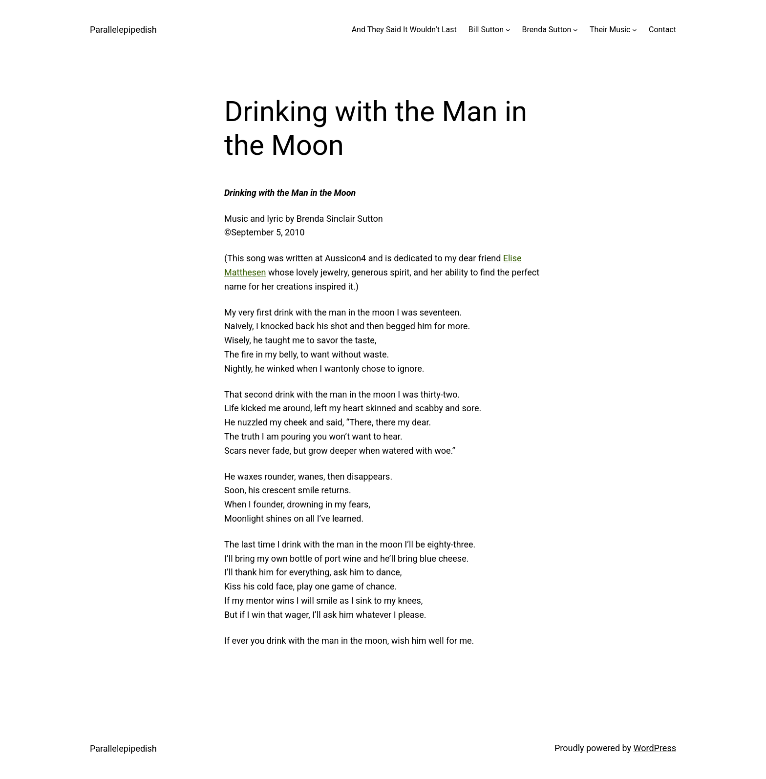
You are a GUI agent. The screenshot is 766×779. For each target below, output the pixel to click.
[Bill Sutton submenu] (508, 29)
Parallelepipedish (123, 29)
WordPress (655, 748)
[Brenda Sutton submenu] (575, 29)
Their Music (610, 29)
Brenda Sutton (547, 29)
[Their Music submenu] (634, 29)
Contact (662, 29)
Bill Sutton (486, 29)
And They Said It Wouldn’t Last (404, 29)
